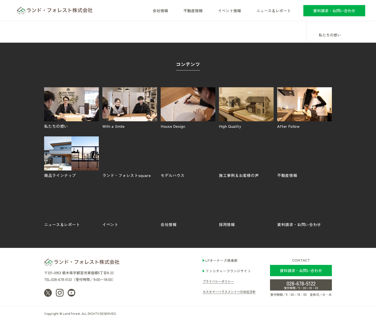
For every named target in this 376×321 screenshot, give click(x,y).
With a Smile (129, 107)
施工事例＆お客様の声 (246, 156)
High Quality (246, 107)
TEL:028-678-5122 (58, 279)
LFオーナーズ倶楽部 (222, 260)
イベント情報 (229, 10)
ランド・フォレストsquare (129, 156)
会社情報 (188, 206)
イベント (129, 206)
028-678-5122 (301, 284)
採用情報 (246, 206)
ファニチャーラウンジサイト (228, 271)
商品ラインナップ (71, 156)
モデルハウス (188, 156)
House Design (188, 107)
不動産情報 (193, 10)
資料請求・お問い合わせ (334, 10)
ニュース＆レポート (273, 10)
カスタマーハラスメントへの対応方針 (229, 291)
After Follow (304, 107)
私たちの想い (330, 35)
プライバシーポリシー (218, 281)
